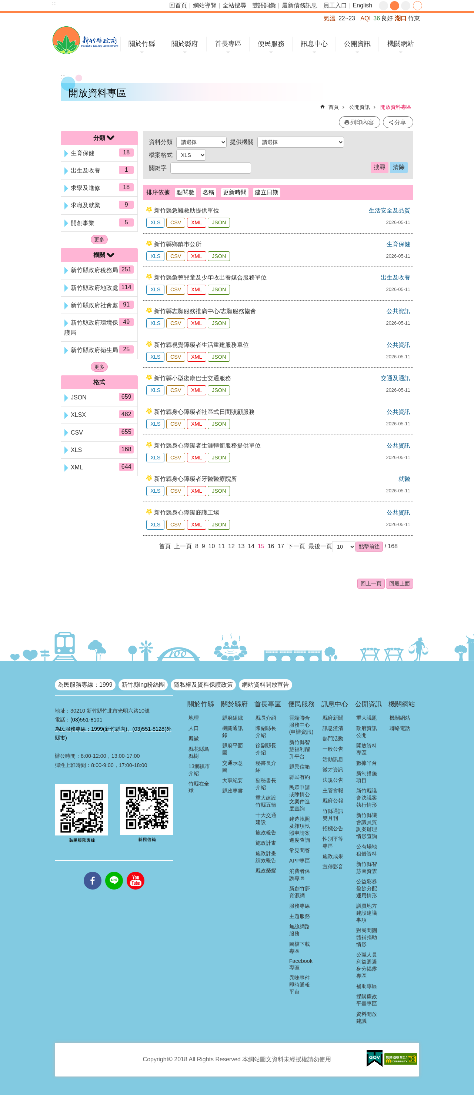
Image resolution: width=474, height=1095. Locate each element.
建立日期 (266, 192)
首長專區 (228, 43)
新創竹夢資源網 (299, 891)
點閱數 (185, 192)
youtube (135, 872)
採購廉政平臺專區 (366, 1000)
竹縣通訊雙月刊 (333, 814)
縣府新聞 (333, 718)
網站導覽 (205, 5)
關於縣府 (184, 43)
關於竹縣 (141, 43)
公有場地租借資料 (366, 850)
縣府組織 (232, 718)
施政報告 (266, 833)
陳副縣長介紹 (266, 731)
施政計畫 (266, 843)
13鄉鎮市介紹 (199, 769)
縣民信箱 (299, 767)
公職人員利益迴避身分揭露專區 (366, 965)
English (362, 5)
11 (221, 546)
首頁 (333, 107)
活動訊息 (333, 759)
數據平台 (366, 763)
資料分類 (161, 142)
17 (280, 546)
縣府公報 (333, 801)
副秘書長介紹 (266, 783)
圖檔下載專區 (299, 947)
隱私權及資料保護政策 (203, 685)
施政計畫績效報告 (266, 856)
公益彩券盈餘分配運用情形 (366, 888)
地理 (193, 718)
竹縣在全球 (198, 787)
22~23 (346, 18)
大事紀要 (232, 780)
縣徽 (193, 738)
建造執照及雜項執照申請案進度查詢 (299, 829)
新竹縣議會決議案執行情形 (366, 798)
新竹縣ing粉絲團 (143, 685)
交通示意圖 (232, 766)
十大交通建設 (266, 818)
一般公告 (333, 749)
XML (196, 222)
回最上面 (399, 583)
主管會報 (333, 790)
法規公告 (333, 780)
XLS (155, 222)
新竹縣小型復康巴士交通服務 (192, 378)
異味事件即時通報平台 (299, 985)
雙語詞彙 (264, 5)
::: (54, 3)
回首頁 (178, 5)
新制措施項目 (366, 776)
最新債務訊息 (299, 5)
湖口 (401, 18)
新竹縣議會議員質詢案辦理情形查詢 (366, 825)
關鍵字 (158, 168)
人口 (193, 728)
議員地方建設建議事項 (366, 913)
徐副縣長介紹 (266, 749)
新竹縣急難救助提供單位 (186, 210)
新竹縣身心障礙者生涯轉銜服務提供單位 (207, 445)
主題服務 (299, 916)
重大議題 (366, 718)
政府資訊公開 (366, 731)
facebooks (92, 872)
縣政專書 (232, 791)
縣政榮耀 (266, 871)
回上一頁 (371, 583)
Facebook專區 (301, 964)
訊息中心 (314, 43)
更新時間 (235, 192)
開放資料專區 (395, 107)
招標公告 (333, 828)
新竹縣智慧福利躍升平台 (299, 749)
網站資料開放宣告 (265, 685)
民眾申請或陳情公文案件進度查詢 (299, 797)
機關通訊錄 (232, 731)
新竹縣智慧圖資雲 (366, 867)
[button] (369, 546)
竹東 (414, 18)
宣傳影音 (333, 867)
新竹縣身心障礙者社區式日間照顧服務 (204, 412)
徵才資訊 (333, 770)
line (114, 872)
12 (231, 546)
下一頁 (296, 546)
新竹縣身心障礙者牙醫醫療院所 (195, 479)
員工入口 (335, 5)
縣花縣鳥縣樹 (198, 752)
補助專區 (366, 986)
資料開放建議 (366, 1017)
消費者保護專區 (299, 874)
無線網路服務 (299, 930)
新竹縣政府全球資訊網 (85, 40)
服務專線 (299, 906)
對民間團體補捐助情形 (366, 937)
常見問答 (299, 850)
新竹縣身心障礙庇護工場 (186, 512)
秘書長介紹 (266, 766)
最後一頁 (320, 546)
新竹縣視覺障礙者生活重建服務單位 (201, 345)
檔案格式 (161, 155)
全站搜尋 (234, 5)
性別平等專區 (333, 842)
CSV (175, 222)
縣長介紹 (266, 718)
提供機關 (242, 142)
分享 (417, 5)
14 (251, 546)
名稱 (208, 192)
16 (271, 546)
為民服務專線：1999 (85, 685)
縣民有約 (299, 777)
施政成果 (333, 856)
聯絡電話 (400, 728)
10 (211, 546)
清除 (399, 167)
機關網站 (400, 43)
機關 (99, 255)
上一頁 (183, 546)
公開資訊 (357, 43)
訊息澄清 (333, 728)
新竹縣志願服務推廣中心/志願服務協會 (205, 311)
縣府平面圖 (232, 749)
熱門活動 (333, 738)
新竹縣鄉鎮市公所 (177, 244)
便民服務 (271, 43)
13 (241, 546)
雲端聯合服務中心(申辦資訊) (301, 725)
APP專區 (299, 861)
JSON (219, 222)
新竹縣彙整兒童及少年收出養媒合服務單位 (210, 277)
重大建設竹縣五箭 (266, 801)
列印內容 (362, 122)
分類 (99, 138)
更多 (99, 239)
